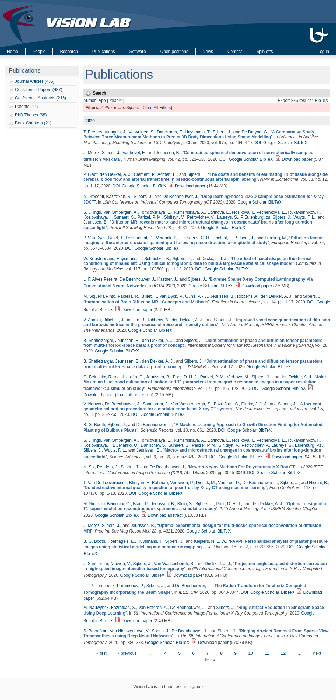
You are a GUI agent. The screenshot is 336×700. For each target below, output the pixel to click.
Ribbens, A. (247, 296)
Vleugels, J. (115, 132)
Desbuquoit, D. (140, 237)
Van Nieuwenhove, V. (129, 631)
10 (250, 653)
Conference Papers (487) (38, 89)
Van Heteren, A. (153, 607)
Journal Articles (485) (35, 81)
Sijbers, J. (222, 132)
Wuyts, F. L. (304, 217)
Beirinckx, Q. (119, 503)
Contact (234, 51)
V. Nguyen (93, 404)
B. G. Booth (94, 424)
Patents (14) (26, 106)
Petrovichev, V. (201, 217)
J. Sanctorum (95, 563)
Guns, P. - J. (196, 296)
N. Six (88, 467)
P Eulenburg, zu (255, 217)
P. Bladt (90, 174)
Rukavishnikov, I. (304, 212)
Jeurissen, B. (168, 152)
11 (267, 653)
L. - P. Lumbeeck (98, 585)
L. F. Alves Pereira (100, 279)
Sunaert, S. (124, 217)
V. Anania (92, 319)
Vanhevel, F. (133, 152)
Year (113, 100)
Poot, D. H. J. (185, 377)
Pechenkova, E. (271, 212)
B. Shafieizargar (98, 340)
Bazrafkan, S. (119, 196)
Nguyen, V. (121, 563)
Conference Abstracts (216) (40, 98)
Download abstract (165, 515)
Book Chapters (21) (33, 123)
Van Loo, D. (229, 482)
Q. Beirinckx (94, 377)
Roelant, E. (223, 237)
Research (69, 51)
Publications (103, 51)
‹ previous (127, 653)
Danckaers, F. (169, 132)
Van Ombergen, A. (121, 212)
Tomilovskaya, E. (156, 212)
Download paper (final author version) (118, 394)
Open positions (174, 51)
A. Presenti (93, 196)
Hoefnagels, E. (121, 541)
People (39, 51)
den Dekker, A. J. (116, 174)
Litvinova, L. (219, 212)
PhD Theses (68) (31, 114)
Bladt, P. (140, 503)
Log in (323, 51)
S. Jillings (92, 212)
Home (12, 51)
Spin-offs (264, 51)
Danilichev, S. (153, 445)
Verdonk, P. (166, 237)
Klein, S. (185, 503)
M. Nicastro (94, 503)
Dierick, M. (206, 482)
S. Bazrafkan (95, 631)
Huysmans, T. (197, 132)
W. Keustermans (98, 258)
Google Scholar (277, 142)
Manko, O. (128, 445)
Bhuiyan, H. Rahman (148, 482)
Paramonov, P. (130, 585)
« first (101, 653)
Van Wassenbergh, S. (191, 404)
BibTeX (321, 100)
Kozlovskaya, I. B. (100, 445)
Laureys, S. (227, 217)
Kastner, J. (167, 279)
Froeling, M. (276, 237)
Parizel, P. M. (149, 217)
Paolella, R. (128, 296)
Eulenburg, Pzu (309, 445)
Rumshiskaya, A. (189, 212)
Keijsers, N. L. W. (210, 541)
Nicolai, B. (318, 482)
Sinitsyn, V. (174, 217)
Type (101, 100)
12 (283, 653)
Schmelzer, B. (157, 258)
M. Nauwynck (95, 607)
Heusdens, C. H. (195, 237)
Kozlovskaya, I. (97, 217)
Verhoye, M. (238, 377)
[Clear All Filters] (156, 107)
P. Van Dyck (94, 237)
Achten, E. (167, 174)
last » (210, 660)
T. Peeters (92, 132)
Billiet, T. (115, 237)
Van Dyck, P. (171, 296)
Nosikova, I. (243, 212)
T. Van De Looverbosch (105, 482)
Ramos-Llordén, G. (126, 377)
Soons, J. (160, 631)
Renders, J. (107, 467)
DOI (257, 142)
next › (318, 653)
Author (89, 100)
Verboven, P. (182, 482)
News (208, 51)
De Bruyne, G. (254, 132)
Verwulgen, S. (142, 132)
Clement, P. (144, 174)
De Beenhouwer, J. (180, 196)
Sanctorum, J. (156, 404)
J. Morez (91, 152)
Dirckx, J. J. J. (214, 258)
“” (198, 134)
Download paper (297, 159)
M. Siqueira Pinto (99, 296)
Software (137, 51)
